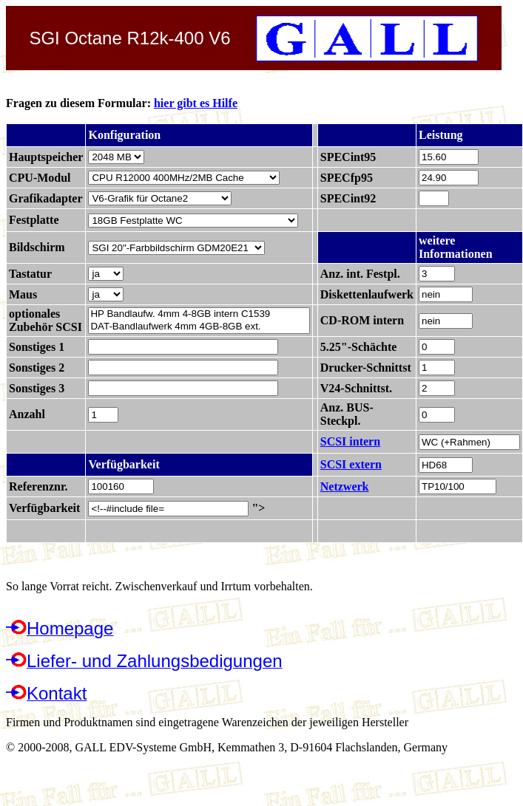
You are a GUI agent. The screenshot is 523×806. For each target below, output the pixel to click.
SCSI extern (351, 464)
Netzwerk (344, 486)
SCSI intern (350, 441)
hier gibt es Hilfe (195, 103)
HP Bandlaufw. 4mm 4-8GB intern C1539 (198, 314)
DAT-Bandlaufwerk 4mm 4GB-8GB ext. (198, 327)
